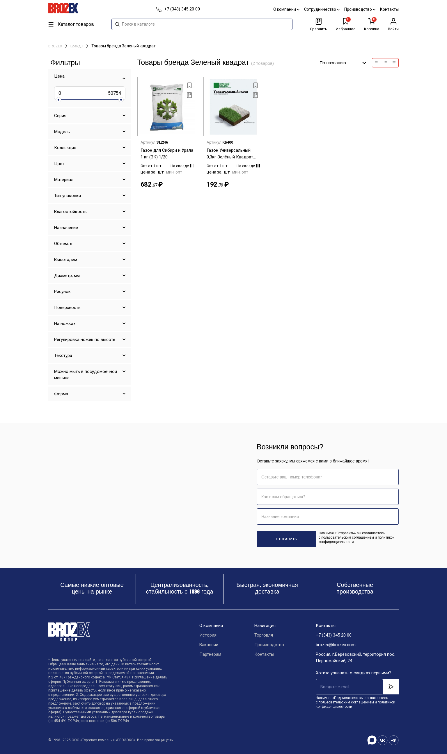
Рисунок (62, 291)
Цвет (59, 163)
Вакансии (208, 644)
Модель (62, 131)
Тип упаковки (67, 195)
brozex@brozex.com (336, 644)
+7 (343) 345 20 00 (334, 635)
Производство (359, 9)
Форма (61, 393)
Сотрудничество (322, 9)
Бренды (77, 46)
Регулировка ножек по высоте (84, 339)
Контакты (389, 9)
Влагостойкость (70, 211)
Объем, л (63, 243)
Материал (63, 179)
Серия (60, 115)
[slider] (58, 99)
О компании (286, 9)
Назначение (66, 227)
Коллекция (65, 147)
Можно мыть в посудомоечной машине (85, 374)
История (208, 635)
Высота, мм (65, 259)
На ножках (64, 323)
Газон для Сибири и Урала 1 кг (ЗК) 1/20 (167, 154)
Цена (59, 76)
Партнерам (210, 654)
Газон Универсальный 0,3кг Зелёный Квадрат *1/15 (230, 154)
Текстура (63, 355)
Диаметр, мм (67, 275)
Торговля (263, 635)
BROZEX (55, 46)
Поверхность (67, 307)
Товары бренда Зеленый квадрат (123, 46)
